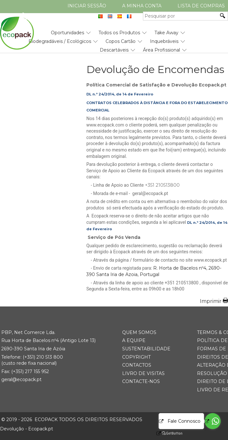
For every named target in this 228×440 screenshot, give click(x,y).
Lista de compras (201, 6)
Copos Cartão (121, 41)
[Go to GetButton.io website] (166, 433)
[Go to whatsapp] (213, 421)
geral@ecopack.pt (21, 379)
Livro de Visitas (143, 373)
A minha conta (141, 6)
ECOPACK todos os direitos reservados (71, 419)
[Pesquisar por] (180, 16)
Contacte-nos (141, 381)
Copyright (136, 357)
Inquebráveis (164, 41)
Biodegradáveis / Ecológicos (59, 41)
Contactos (136, 365)
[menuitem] (67, 30)
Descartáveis (114, 50)
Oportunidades (67, 33)
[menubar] (93, 39)
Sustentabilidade (146, 349)
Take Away (166, 33)
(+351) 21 (32, 357)
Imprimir (211, 301)
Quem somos (139, 332)
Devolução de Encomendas (155, 69)
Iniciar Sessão (86, 6)
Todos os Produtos (119, 33)
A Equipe (133, 340)
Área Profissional (161, 50)
